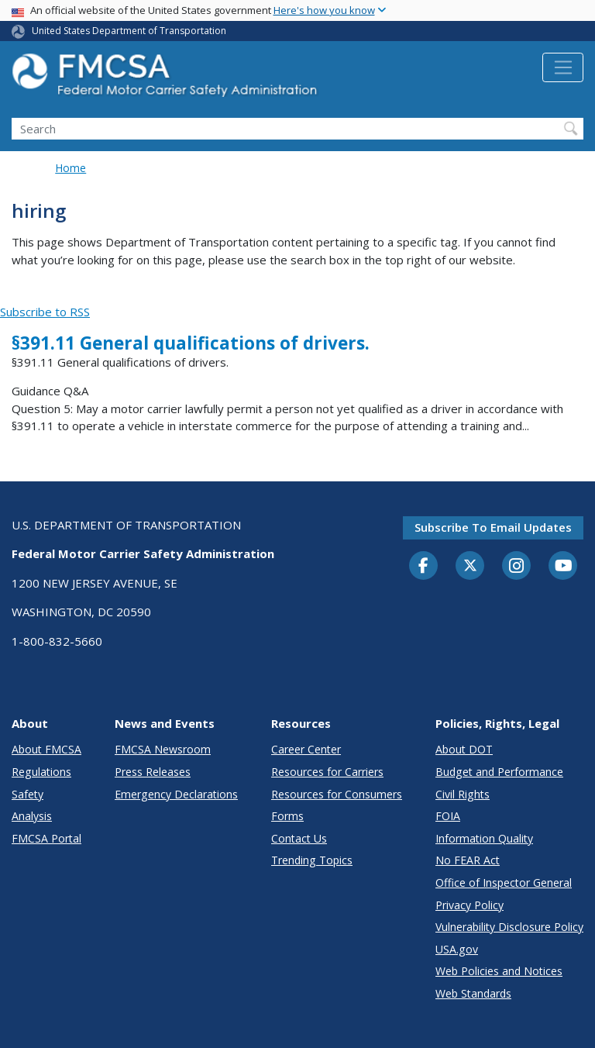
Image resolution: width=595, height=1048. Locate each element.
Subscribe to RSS (45, 311)
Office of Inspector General (503, 882)
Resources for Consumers (336, 794)
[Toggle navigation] (562, 67)
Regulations (41, 771)
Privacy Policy (469, 905)
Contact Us (299, 838)
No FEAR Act (467, 860)
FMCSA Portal (46, 838)
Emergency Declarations (176, 794)
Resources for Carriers (327, 771)
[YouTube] (563, 566)
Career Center (306, 749)
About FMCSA (46, 749)
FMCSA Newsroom (163, 749)
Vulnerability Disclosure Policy (509, 926)
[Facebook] (424, 566)
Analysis (32, 815)
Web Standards (473, 993)
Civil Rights (462, 794)
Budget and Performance (499, 771)
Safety (27, 794)
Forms (287, 815)
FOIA (447, 815)
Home (70, 167)
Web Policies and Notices (498, 971)
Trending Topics (312, 860)
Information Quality (484, 838)
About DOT (464, 749)
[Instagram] (516, 567)
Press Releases (153, 771)
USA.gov (456, 949)
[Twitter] (470, 566)
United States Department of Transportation (129, 30)
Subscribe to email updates (493, 527)
